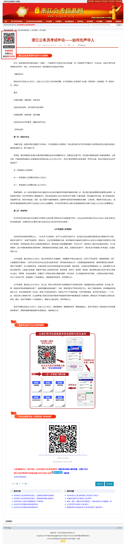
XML (78, 539)
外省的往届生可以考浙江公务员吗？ (79, 498)
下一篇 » (24, 484)
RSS (6, 528)
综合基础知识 (69, 21)
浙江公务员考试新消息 (21, 30)
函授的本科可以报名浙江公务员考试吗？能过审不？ (85, 507)
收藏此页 (100, 484)
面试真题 (90, 21)
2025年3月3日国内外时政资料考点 (26, 504)
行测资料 (58, 21)
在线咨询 (118, 21)
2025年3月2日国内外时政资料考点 (26, 507)
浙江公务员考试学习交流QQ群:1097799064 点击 (32, 473)
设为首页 (111, 1)
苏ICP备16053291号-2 (82, 536)
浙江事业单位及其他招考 (34, 21)
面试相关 (80, 21)
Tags (9, 528)
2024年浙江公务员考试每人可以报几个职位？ (83, 495)
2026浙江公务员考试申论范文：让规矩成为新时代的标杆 (34, 495)
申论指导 (43, 30)
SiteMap (97, 1)
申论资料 (49, 21)
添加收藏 (119, 1)
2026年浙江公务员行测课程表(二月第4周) (28, 501)
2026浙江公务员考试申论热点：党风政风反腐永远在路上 (34, 498)
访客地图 (91, 1)
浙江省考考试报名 (17, 21)
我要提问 (83, 45)
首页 (5, 21)
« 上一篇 (14, 484)
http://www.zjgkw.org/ (54, 536)
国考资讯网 (7, 25)
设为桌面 (104, 1)
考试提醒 (109, 484)
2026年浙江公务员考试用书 (26, 25)
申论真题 (99, 21)
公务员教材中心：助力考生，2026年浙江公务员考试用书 (51, 469)
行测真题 (109, 21)
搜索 (119, 25)
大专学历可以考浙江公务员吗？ (78, 504)
